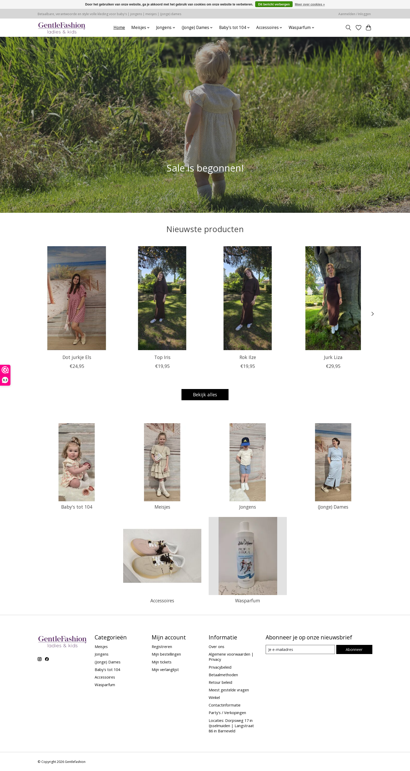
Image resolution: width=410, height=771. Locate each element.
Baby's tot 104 (76, 507)
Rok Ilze (248, 357)
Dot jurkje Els (76, 357)
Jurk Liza (333, 357)
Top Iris (162, 357)
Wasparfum (247, 600)
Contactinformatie (225, 705)
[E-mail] (300, 649)
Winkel (214, 697)
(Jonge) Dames (333, 507)
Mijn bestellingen (166, 654)
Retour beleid (220, 682)
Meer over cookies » (310, 4)
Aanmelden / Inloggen (354, 14)
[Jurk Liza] (333, 298)
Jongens (247, 507)
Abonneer (354, 649)
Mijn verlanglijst (165, 669)
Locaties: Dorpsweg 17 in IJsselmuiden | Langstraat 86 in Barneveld (231, 725)
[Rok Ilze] (248, 298)
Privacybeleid (220, 667)
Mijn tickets (162, 661)
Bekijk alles (205, 394)
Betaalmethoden (223, 674)
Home (119, 27)
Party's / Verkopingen (227, 712)
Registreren (162, 646)
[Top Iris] (162, 298)
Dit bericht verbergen (274, 4)
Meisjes (162, 507)
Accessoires (162, 600)
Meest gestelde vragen (229, 689)
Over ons (216, 646)
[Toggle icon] (348, 27)
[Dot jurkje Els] (77, 298)
